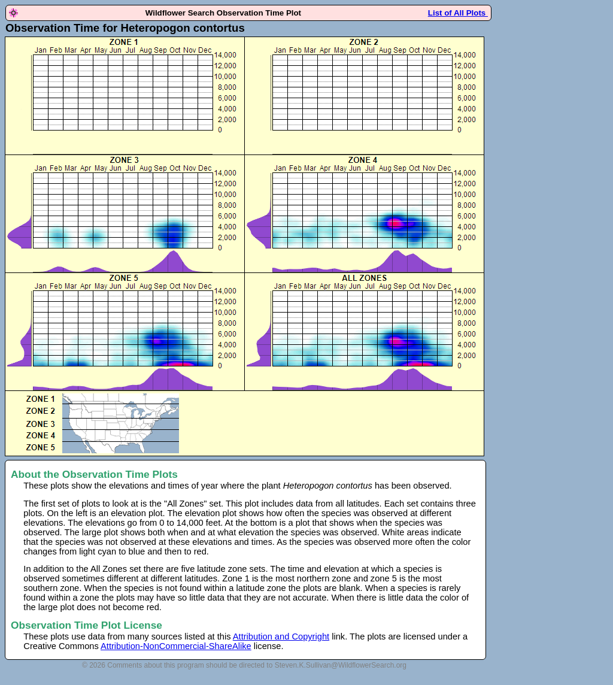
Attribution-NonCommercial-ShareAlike (176, 646)
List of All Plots (458, 12)
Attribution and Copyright (281, 636)
